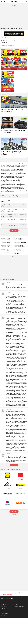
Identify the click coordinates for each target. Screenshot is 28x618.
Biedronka (4, 604)
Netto (16, 604)
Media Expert (23, 592)
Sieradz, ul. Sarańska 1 (13, 225)
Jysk (3, 611)
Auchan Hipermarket (19, 606)
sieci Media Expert (9, 196)
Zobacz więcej (14, 230)
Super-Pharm (5, 613)
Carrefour (4, 608)
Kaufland (17, 602)
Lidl (3, 602)
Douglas (3, 615)
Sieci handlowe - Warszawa (13, 592)
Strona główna (3, 592)
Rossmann (4, 606)
